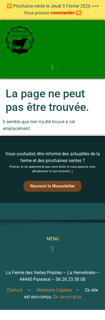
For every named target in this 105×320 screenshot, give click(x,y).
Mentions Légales (54, 290)
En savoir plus (67, 296)
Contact (14, 290)
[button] (52, 67)
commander (62, 12)
